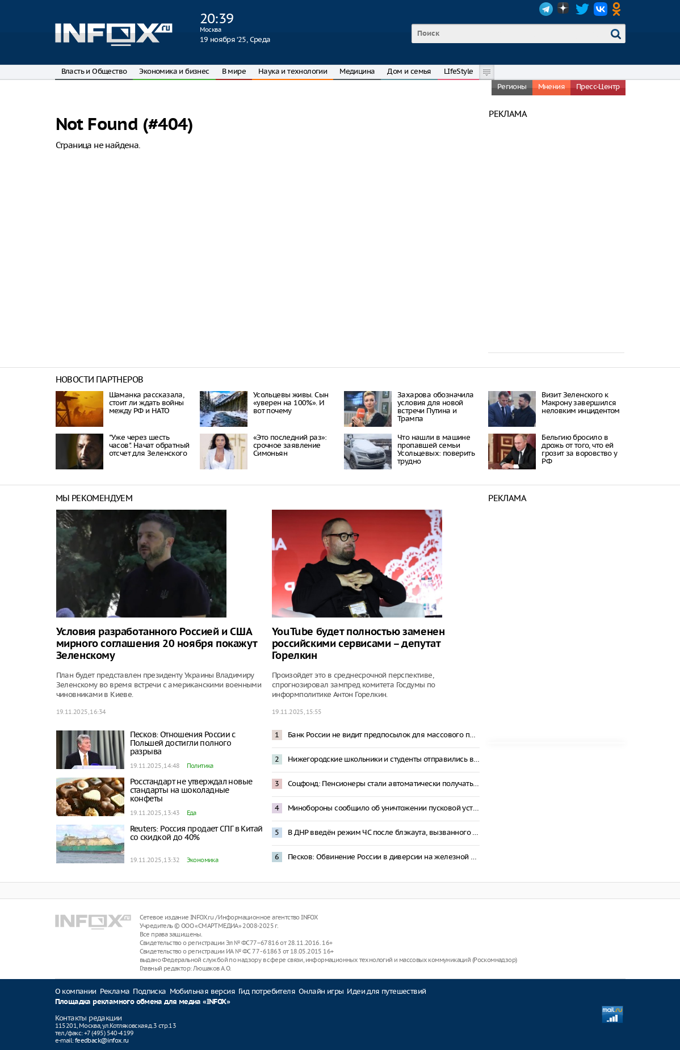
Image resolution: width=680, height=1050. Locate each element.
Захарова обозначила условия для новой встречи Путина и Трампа (435, 406)
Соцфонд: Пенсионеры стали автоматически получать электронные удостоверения (384, 783)
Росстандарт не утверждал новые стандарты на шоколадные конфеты (191, 790)
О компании (75, 991)
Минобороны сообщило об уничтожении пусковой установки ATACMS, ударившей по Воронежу (384, 808)
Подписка (149, 991)
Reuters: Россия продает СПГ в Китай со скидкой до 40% (196, 833)
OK (619, 9)
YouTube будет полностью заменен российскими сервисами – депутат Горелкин (358, 644)
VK (600, 9)
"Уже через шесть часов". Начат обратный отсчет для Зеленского (149, 445)
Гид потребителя (266, 991)
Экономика (203, 860)
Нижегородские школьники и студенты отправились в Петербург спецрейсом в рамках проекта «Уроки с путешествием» (384, 759)
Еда (191, 813)
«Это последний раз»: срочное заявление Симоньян (290, 445)
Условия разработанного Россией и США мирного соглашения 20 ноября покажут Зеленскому (156, 644)
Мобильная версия (202, 991)
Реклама (115, 991)
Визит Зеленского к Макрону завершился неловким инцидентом (581, 402)
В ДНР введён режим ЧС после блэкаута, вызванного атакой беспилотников (384, 832)
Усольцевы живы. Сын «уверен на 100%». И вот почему (291, 402)
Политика (200, 766)
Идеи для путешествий (386, 991)
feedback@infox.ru (102, 1040)
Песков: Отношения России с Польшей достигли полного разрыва (183, 743)
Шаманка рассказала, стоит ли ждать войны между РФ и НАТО (146, 402)
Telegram (546, 9)
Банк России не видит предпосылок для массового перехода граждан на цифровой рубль (384, 734)
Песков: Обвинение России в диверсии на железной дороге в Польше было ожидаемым (384, 856)
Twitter (582, 9)
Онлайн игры (321, 991)
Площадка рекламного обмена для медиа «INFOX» (142, 1002)
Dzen (564, 9)
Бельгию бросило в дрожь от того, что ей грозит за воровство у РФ (579, 449)
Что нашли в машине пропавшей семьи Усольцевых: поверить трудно (436, 449)
